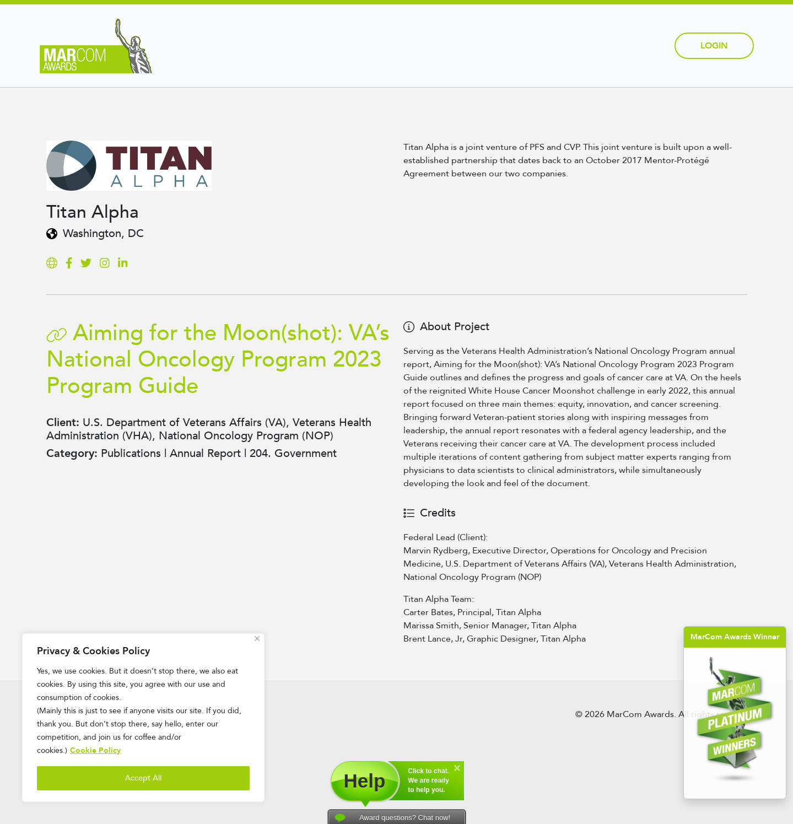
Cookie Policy (95, 750)
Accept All (143, 778)
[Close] (257, 638)
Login (714, 46)
